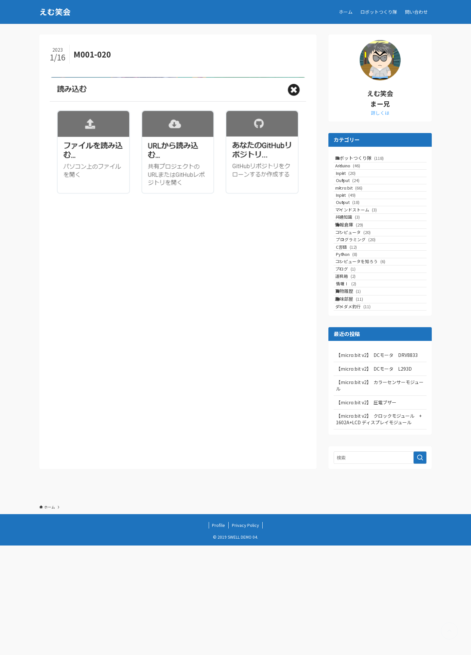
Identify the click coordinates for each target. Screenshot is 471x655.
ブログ (354, 349)
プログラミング (367, 299)
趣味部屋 (356, 400)
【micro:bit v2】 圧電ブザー (366, 512)
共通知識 (356, 261)
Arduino (356, 174)
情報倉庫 (356, 274)
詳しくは (380, 112)
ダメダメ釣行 (361, 414)
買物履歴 (355, 387)
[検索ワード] (380, 567)
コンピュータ (361, 287)
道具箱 (354, 362)
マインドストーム (365, 248)
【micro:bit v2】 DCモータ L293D (374, 478)
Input (357, 186)
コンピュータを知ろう (369, 337)
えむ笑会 (55, 12)
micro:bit (357, 211)
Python (357, 324)
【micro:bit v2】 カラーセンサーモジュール (380, 495)
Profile (218, 634)
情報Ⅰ (357, 374)
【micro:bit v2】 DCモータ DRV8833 (377, 465)
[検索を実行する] (420, 567)
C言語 (357, 312)
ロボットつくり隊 (366, 161)
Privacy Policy (245, 634)
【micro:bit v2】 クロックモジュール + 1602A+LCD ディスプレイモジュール (381, 528)
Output (359, 199)
